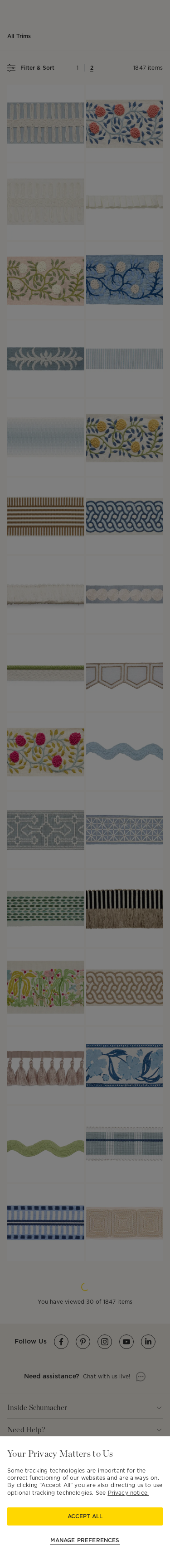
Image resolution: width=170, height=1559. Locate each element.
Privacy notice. (128, 1492)
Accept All (85, 1516)
